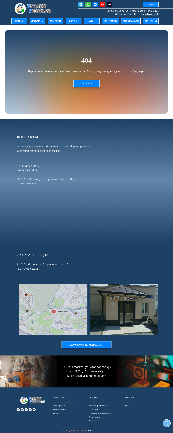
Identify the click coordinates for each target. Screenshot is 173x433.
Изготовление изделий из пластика (65, 402)
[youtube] (34, 409)
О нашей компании (95, 402)
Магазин (56, 413)
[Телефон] (18, 409)
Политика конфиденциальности (100, 413)
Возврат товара (94, 417)
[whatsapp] (22, 409)
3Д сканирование (59, 406)
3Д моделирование (59, 409)
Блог (126, 406)
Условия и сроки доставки (98, 406)
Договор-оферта (94, 409)
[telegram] (26, 409)
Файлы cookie (94, 421)
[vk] (30, 409)
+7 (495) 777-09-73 (76, 430)
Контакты (128, 402)
